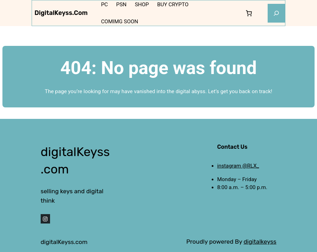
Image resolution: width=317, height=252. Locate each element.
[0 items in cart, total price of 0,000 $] (248, 13)
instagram (230, 166)
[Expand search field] (276, 13)
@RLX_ (250, 166)
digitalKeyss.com (61, 13)
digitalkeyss (260, 241)
